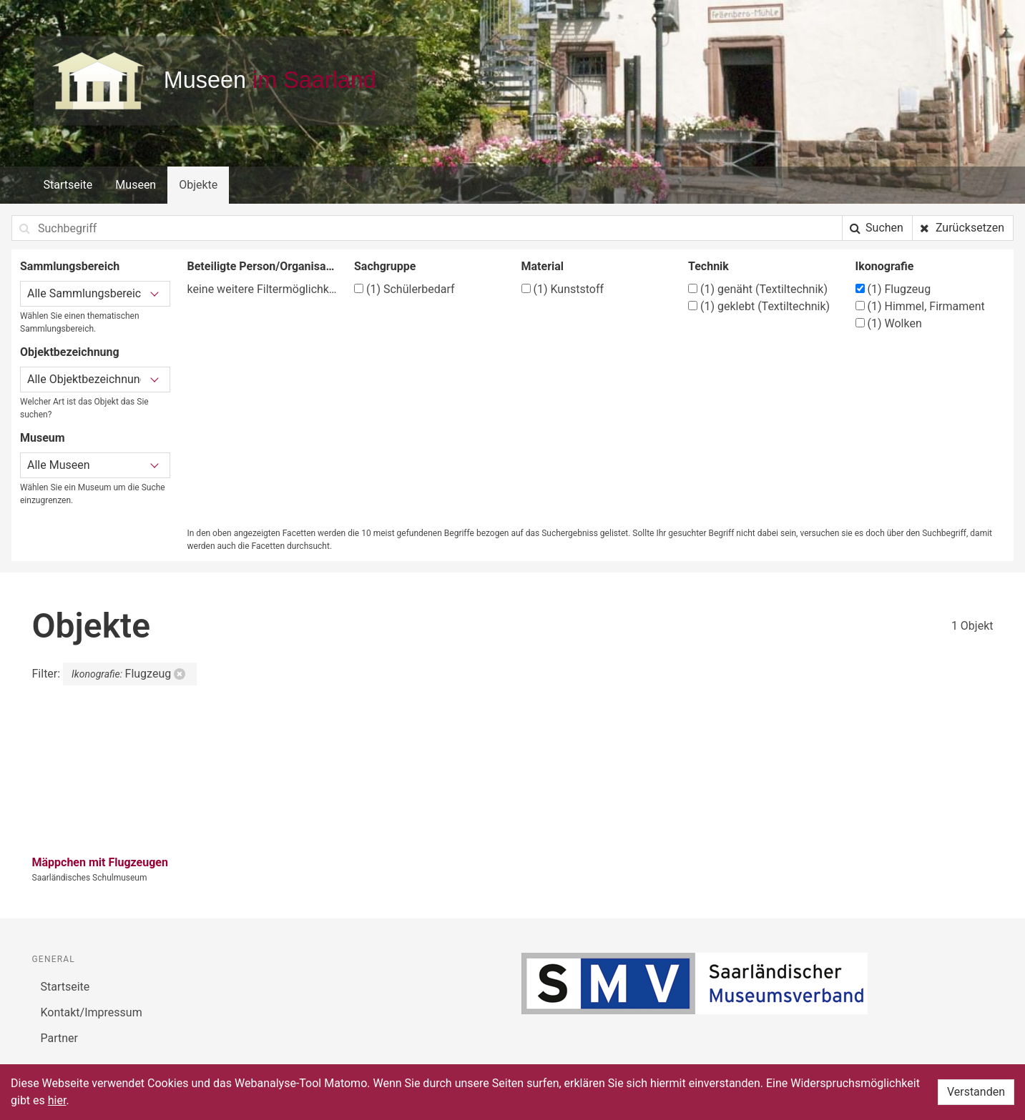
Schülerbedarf (404, 289)
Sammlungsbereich (69, 266)
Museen (135, 185)
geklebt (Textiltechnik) (759, 306)
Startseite (68, 185)
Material (542, 266)
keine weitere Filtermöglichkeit (262, 289)
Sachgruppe (385, 266)
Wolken (888, 323)
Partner (60, 1038)
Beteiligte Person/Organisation (262, 266)
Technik (708, 266)
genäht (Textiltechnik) (758, 289)
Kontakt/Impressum (91, 1012)
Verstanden (976, 1092)
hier (57, 1100)
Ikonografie (884, 266)
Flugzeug (893, 289)
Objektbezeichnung (69, 352)
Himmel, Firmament (920, 306)
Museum (42, 438)
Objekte (198, 185)
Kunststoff (562, 289)
